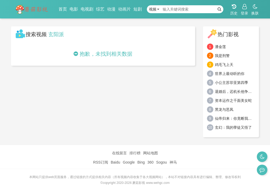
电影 (74, 9)
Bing (141, 162)
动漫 (111, 9)
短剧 (137, 9)
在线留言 (119, 153)
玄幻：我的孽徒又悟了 (233, 127)
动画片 (124, 9)
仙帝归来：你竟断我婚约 (235, 118)
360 (150, 162)
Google (129, 162)
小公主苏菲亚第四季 (231, 82)
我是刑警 (222, 56)
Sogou (161, 162)
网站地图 (150, 153)
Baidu (115, 162)
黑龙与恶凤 (224, 109)
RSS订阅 (100, 162)
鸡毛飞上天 (224, 65)
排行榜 (135, 153)
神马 (173, 162)
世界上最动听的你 (229, 73)
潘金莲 (220, 47)
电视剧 (87, 9)
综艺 (100, 9)
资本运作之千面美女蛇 (233, 100)
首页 (63, 9)
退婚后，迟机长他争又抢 (235, 91)
